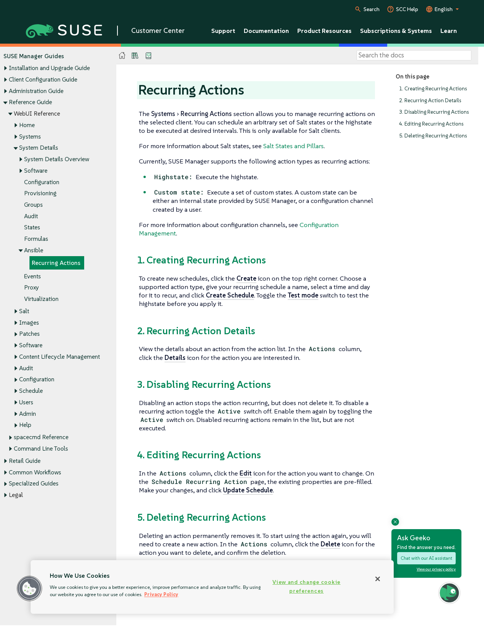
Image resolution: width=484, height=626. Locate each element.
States (32, 227)
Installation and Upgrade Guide (49, 68)
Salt (24, 311)
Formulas (36, 239)
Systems (30, 136)
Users (26, 402)
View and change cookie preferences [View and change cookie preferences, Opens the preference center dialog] (306, 586)
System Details (38, 148)
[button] (29, 588)
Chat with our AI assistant (426, 558)
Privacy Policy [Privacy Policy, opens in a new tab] (161, 594)
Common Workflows (35, 472)
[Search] (414, 55)
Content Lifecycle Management (59, 356)
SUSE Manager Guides (33, 56)
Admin (27, 413)
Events (32, 276)
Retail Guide (25, 460)
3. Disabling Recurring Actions (434, 112)
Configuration (41, 182)
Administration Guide (36, 91)
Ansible (33, 250)
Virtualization (41, 298)
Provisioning (40, 193)
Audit (31, 216)
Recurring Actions (56, 262)
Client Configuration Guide (43, 79)
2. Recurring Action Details (430, 100)
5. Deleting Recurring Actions (433, 135)
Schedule (31, 391)
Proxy (31, 287)
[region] (212, 587)
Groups (33, 204)
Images (29, 322)
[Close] (377, 578)
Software (35, 170)
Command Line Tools (41, 448)
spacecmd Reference (41, 437)
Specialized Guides (34, 483)
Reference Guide (30, 102)
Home (27, 125)
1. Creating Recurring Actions (433, 88)
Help (25, 425)
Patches (29, 334)
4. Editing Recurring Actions (431, 124)
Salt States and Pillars (293, 146)
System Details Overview (56, 159)
